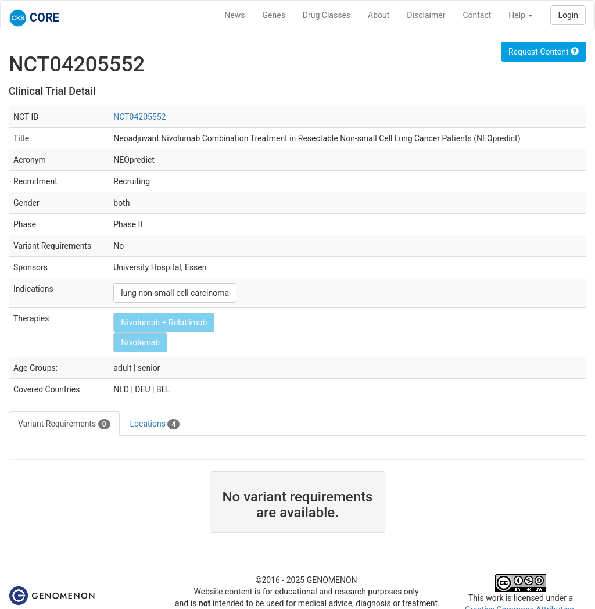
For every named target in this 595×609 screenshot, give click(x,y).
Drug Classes (326, 15)
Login (568, 15)
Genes (274, 15)
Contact (477, 15)
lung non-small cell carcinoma (175, 293)
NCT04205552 (139, 116)
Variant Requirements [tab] (64, 424)
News (234, 15)
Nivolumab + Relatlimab (164, 322)
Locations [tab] (155, 424)
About (378, 15)
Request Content (543, 51)
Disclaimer (426, 15)
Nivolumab (140, 342)
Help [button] (520, 15)
